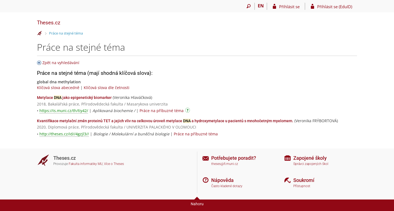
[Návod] (188, 111)
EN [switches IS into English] (261, 6)
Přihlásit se (289, 6)
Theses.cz (48, 22)
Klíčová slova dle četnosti (106, 87)
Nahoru (197, 204)
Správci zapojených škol (310, 164)
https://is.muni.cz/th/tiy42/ (63, 110)
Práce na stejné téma (66, 33)
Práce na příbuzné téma (162, 110)
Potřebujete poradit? (233, 158)
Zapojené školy (310, 158)
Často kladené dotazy (226, 186)
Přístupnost (301, 186)
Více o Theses (114, 164)
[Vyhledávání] (248, 6)
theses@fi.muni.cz (224, 164)
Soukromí (303, 180)
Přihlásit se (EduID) (334, 6)
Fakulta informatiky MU (86, 164)
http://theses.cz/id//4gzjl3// (64, 133)
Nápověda (222, 180)
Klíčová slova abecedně (58, 87)
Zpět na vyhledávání (60, 62)
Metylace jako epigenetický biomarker (74, 97)
